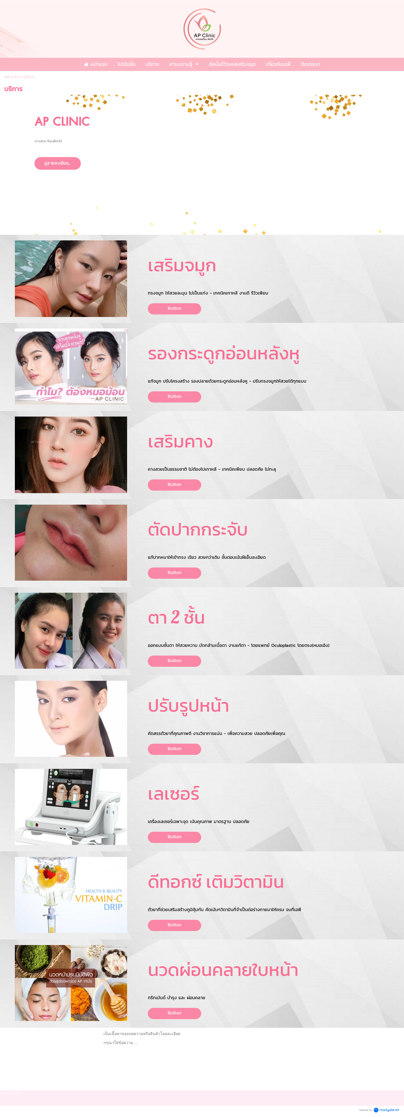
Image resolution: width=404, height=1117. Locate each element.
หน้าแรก (11, 77)
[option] (202, 165)
